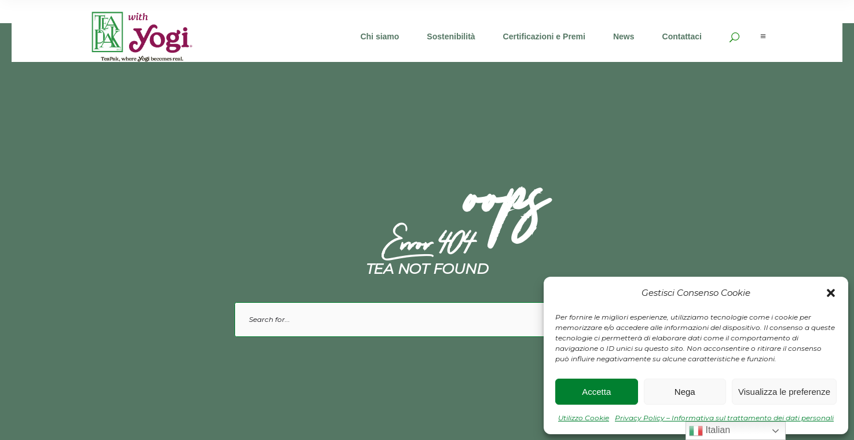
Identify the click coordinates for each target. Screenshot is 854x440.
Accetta (596, 392)
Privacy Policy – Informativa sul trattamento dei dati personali (724, 417)
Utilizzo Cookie (583, 417)
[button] (831, 293)
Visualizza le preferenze (784, 392)
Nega (685, 392)
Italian (709, 431)
